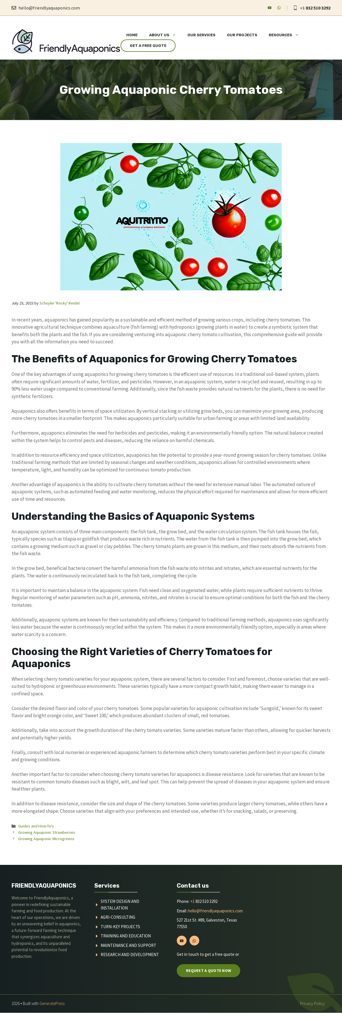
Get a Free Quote (148, 45)
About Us (165, 35)
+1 (192, 901)
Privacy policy (312, 1003)
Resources (287, 35)
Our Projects (242, 35)
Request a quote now (208, 970)
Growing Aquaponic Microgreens (46, 838)
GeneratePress (52, 1003)
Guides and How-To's (36, 826)
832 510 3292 (318, 8)
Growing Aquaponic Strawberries (46, 832)
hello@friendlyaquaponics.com (49, 8)
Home (132, 35)
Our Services (201, 35)
